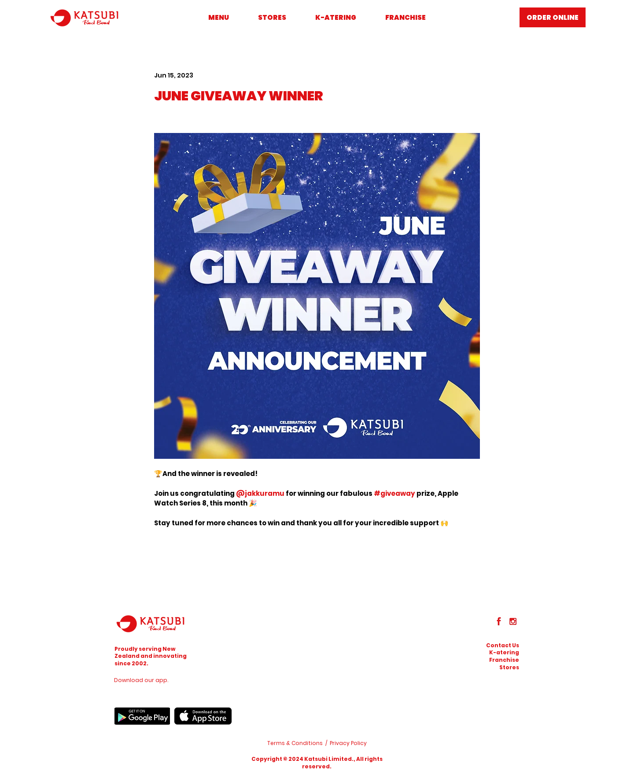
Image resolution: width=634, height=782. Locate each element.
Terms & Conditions (295, 743)
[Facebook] (498, 621)
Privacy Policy (348, 743)
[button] (502, 645)
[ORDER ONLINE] (553, 17)
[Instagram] (513, 621)
